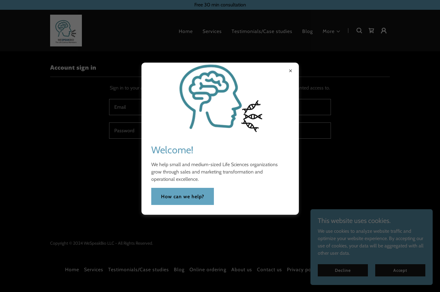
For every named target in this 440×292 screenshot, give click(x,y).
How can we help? (182, 196)
